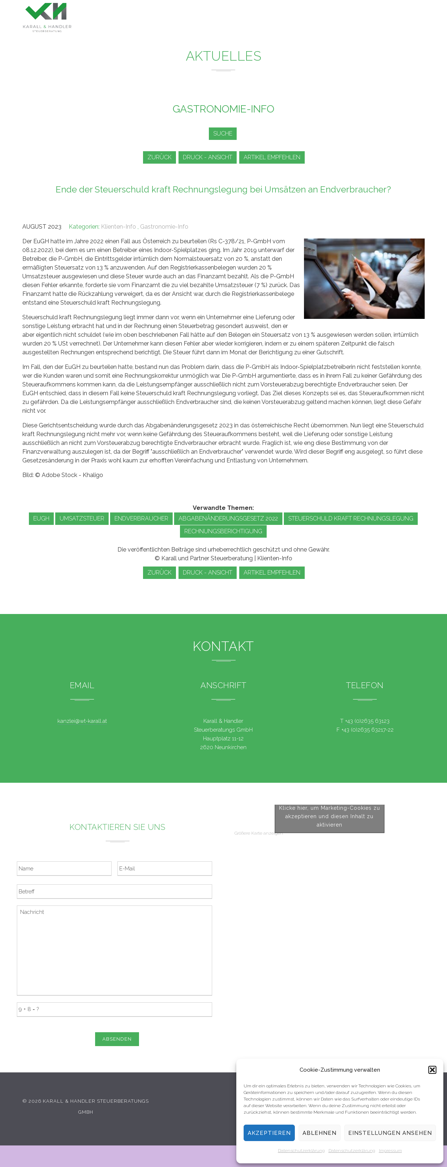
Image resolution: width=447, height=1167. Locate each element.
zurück (158, 157)
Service (307, 19)
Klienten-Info (118, 226)
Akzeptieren (269, 1133)
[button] (432, 1069)
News (275, 18)
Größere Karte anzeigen (258, 969)
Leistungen (237, 17)
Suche (221, 133)
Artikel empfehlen (276, 157)
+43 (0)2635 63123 (367, 721)
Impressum (390, 1150)
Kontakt (370, 21)
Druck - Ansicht (209, 157)
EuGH (41, 518)
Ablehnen (320, 1133)
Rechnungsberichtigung (223, 531)
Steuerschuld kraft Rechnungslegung (350, 518)
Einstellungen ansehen (390, 1133)
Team (338, 19)
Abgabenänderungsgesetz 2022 (228, 518)
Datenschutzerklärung (301, 1150)
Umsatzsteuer (82, 518)
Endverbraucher (141, 518)
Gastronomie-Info (164, 226)
